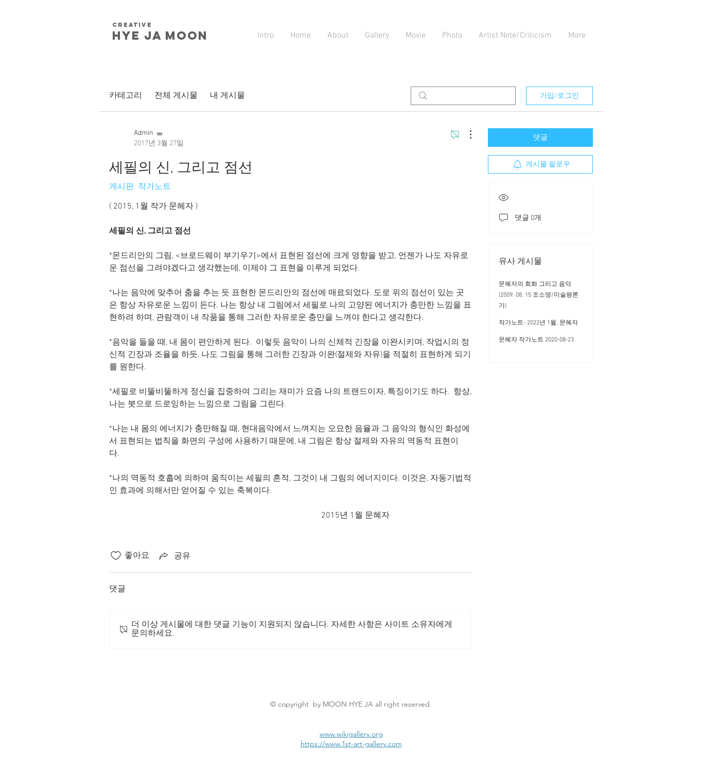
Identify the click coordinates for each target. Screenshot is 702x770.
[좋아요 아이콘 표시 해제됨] (115, 556)
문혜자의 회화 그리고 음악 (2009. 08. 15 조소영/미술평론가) (538, 295)
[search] (463, 96)
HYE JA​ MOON (162, 35)
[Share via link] (173, 556)
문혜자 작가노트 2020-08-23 (536, 340)
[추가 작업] (465, 134)
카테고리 (125, 96)
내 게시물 (227, 96)
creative (132, 24)
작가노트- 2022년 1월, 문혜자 (538, 323)
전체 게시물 (176, 96)
